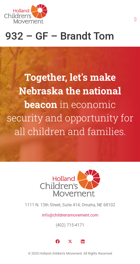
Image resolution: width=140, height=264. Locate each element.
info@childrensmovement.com (70, 215)
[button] (135, 19)
